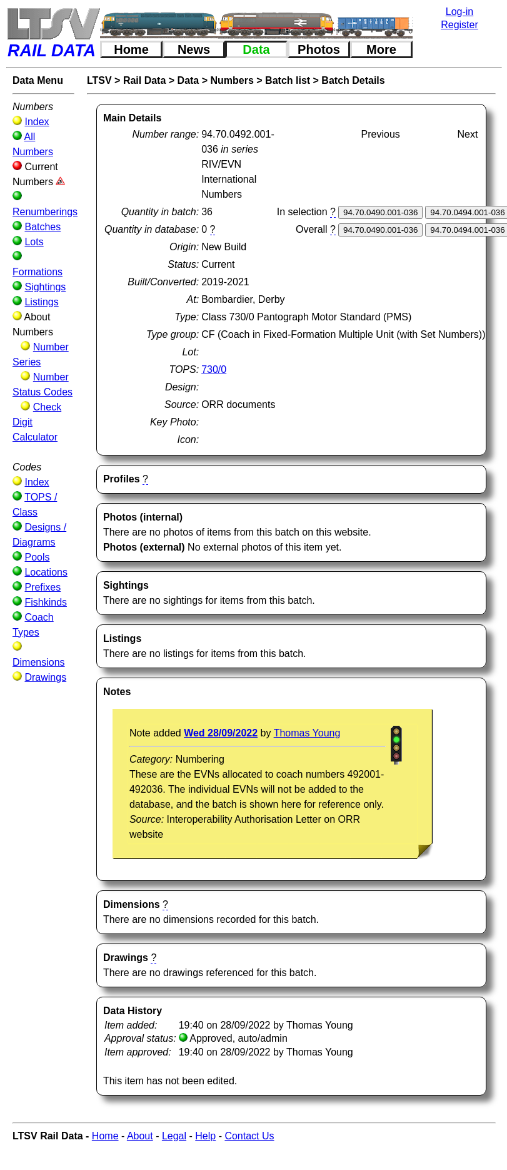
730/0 (213, 369)
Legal (174, 1136)
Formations (38, 272)
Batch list (287, 80)
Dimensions (39, 662)
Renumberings (45, 211)
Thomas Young (307, 733)
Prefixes (42, 587)
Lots (33, 242)
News (194, 49)
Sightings (45, 287)
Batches (42, 226)
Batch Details (352, 80)
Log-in (459, 11)
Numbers (232, 80)
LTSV (99, 80)
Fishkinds (45, 602)
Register (459, 24)
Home (131, 49)
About (140, 1136)
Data (256, 49)
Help (205, 1136)
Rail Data (144, 80)
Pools (36, 557)
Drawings (45, 677)
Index (36, 121)
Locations (46, 572)
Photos (319, 49)
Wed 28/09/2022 (221, 733)
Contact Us (249, 1136)
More (381, 49)
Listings (41, 302)
